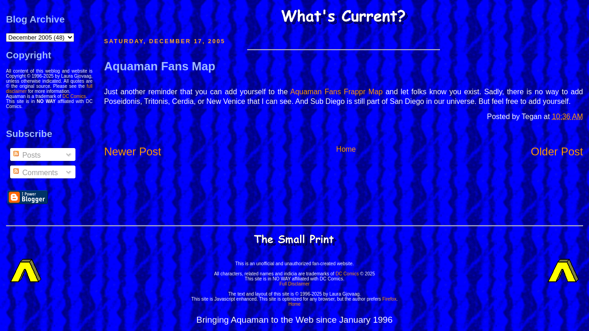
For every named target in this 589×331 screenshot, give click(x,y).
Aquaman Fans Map (159, 66)
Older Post (557, 151)
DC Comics (74, 96)
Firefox (389, 299)
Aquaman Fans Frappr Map (336, 92)
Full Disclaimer (294, 283)
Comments (35, 173)
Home (346, 149)
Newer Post (132, 151)
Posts (26, 155)
